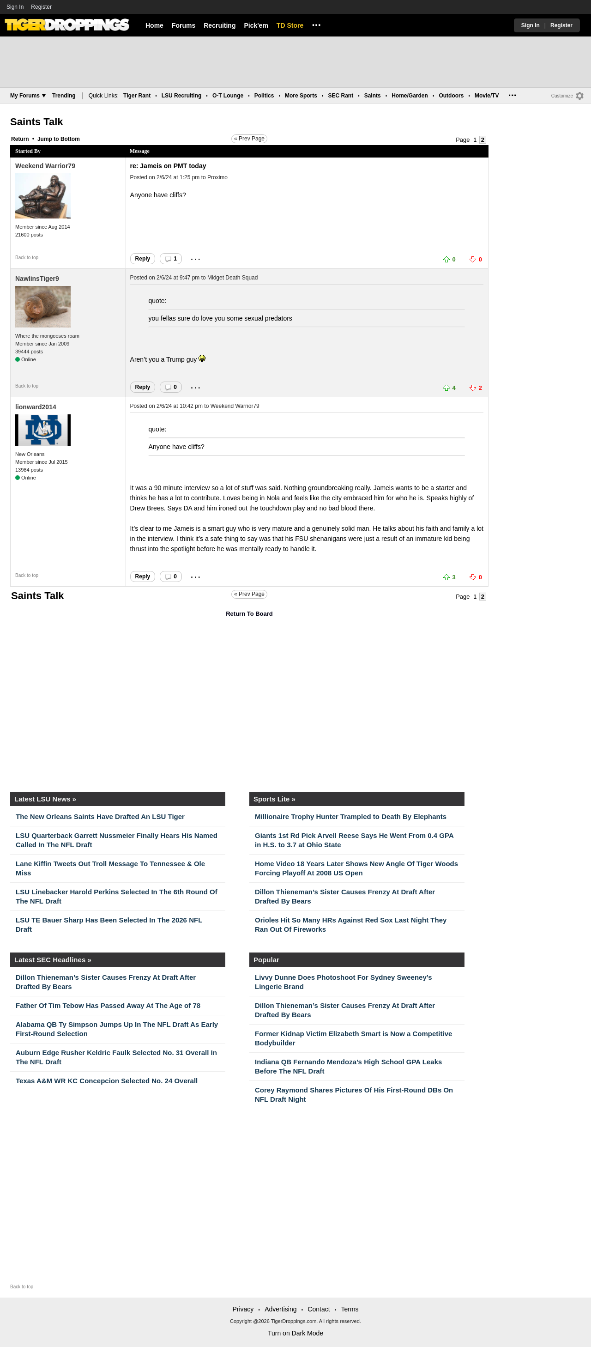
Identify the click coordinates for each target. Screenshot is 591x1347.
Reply (143, 258)
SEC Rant (340, 95)
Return (20, 139)
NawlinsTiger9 (37, 278)
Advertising (280, 1309)
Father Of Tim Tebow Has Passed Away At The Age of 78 (108, 1005)
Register (42, 7)
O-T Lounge (227, 95)
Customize (562, 95)
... (316, 23)
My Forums (28, 95)
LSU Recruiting (182, 95)
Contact (319, 1309)
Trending (64, 95)
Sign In (15, 7)
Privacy (242, 1309)
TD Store (290, 25)
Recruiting (219, 25)
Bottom (70, 139)
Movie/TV (487, 95)
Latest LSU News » (45, 799)
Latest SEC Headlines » (52, 960)
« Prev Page (249, 138)
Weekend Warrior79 (45, 166)
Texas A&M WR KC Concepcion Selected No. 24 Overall (107, 1081)
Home (154, 25)
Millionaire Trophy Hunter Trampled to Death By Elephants (350, 816)
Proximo (217, 177)
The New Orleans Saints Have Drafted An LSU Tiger (100, 816)
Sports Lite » (274, 799)
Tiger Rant (137, 95)
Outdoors (451, 95)
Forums (183, 25)
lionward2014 (35, 407)
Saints (372, 95)
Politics (264, 95)
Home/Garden (410, 95)
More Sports (301, 95)
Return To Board (249, 613)
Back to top (26, 257)
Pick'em (256, 25)
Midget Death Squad (232, 277)
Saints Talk (36, 121)
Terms (349, 1309)
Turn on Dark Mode (295, 1333)
